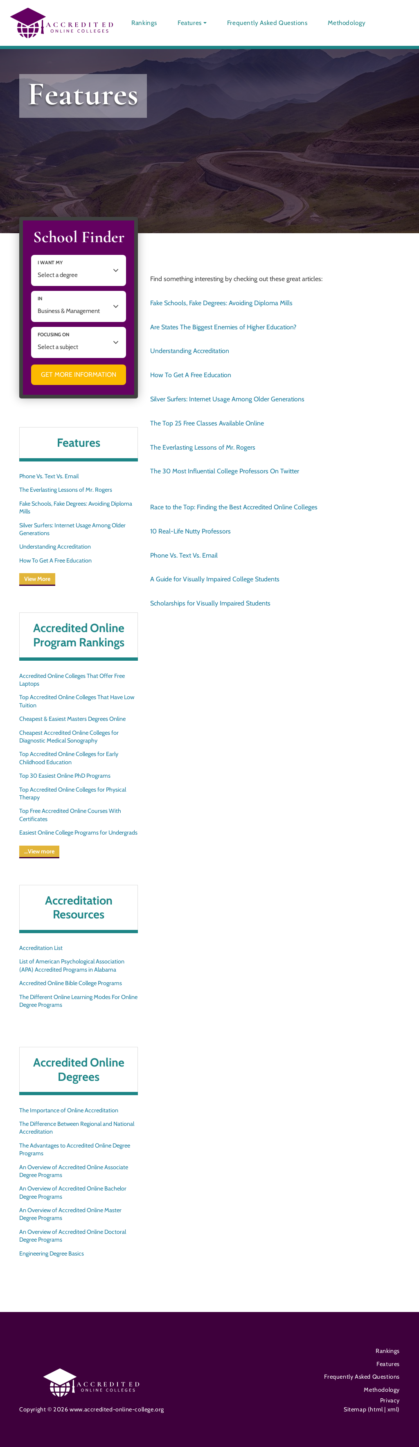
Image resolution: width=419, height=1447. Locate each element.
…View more (39, 851)
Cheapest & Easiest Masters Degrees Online (72, 718)
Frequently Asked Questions (267, 23)
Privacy (390, 1400)
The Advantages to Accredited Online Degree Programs (74, 1149)
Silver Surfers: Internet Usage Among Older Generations (72, 529)
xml (391, 1409)
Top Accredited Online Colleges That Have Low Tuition (76, 701)
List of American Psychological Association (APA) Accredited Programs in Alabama (71, 965)
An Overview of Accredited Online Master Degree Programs (70, 1214)
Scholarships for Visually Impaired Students (210, 603)
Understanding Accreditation (55, 546)
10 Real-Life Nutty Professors (190, 531)
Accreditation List (41, 948)
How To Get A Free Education (55, 560)
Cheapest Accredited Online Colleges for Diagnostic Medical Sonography (69, 736)
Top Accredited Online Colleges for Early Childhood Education (68, 757)
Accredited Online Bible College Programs (70, 983)
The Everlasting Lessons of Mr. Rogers (65, 489)
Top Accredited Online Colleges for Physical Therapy (72, 793)
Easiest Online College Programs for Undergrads (78, 832)
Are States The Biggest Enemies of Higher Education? (223, 327)
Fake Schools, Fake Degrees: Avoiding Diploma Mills (75, 507)
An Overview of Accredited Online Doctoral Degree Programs (72, 1235)
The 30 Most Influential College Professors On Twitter (224, 471)
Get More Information (78, 374)
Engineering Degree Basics (51, 1253)
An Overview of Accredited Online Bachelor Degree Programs (72, 1192)
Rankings (144, 23)
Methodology (347, 23)
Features (190, 23)
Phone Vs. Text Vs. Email (49, 476)
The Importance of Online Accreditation (68, 1110)
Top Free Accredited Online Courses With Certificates (70, 814)
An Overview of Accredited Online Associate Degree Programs (73, 1171)
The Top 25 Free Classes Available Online (207, 423)
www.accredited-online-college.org (117, 1409)
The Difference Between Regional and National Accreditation (76, 1127)
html (377, 1409)
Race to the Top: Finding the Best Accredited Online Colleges (234, 507)
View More (37, 579)
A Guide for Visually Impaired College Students (214, 579)
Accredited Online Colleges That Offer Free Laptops (72, 679)
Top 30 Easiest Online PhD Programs (64, 775)
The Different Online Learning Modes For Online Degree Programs (78, 1000)
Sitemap (356, 1409)
